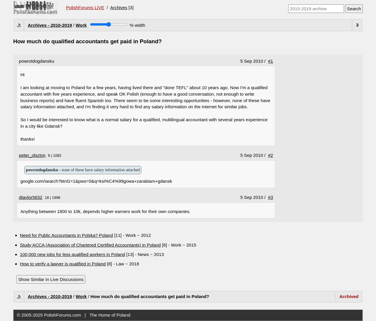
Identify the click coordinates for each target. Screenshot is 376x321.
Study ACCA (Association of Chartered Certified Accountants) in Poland (90, 244)
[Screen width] (109, 24)
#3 (270, 197)
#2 (270, 155)
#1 (270, 61)
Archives (118, 7)
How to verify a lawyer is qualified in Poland (63, 263)
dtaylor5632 (30, 197)
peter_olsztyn (32, 155)
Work (81, 25)
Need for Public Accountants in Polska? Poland (66, 235)
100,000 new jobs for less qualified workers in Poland (72, 254)
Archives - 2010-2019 (50, 25)
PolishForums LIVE (85, 7)
